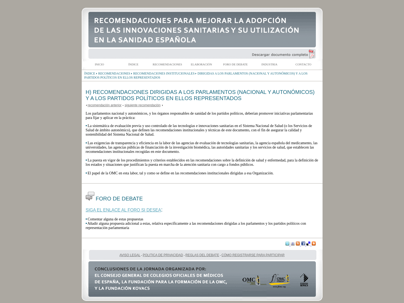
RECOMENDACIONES (167, 64)
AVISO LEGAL (129, 255)
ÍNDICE (133, 64)
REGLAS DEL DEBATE (202, 255)
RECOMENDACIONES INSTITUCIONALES (164, 73)
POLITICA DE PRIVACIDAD (163, 255)
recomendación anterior (104, 105)
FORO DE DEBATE (235, 64)
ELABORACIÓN (201, 64)
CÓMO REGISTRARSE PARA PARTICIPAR (253, 255)
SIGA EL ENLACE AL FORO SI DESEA (123, 210)
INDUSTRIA (269, 64)
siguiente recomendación (142, 105)
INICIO (99, 64)
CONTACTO (303, 64)
